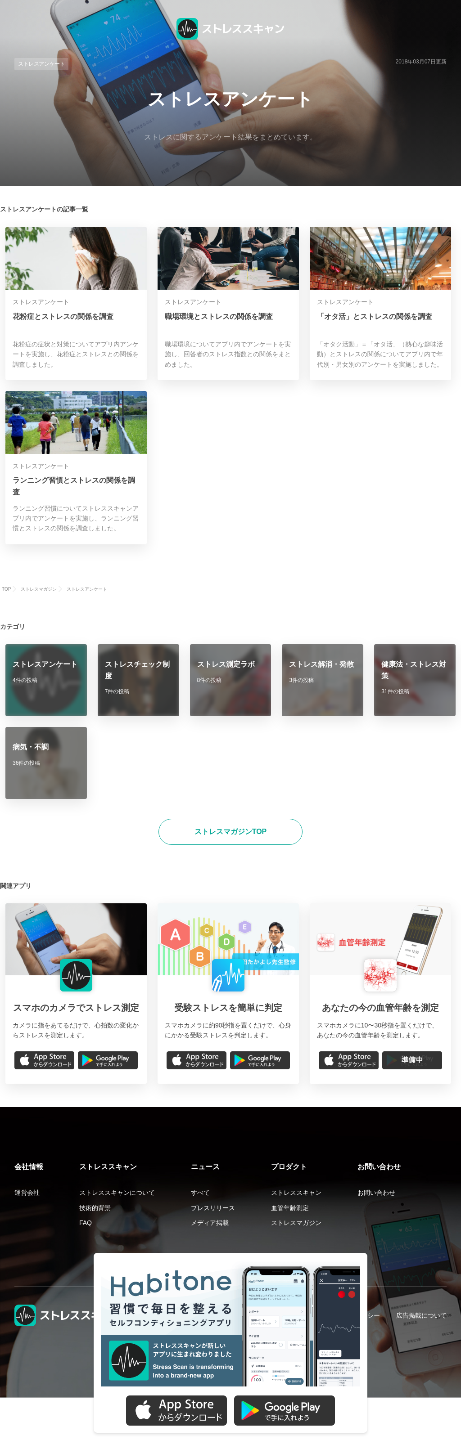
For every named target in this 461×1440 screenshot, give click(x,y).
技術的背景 (95, 1207)
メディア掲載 (210, 1222)
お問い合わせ (376, 1192)
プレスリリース (213, 1207)
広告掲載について (421, 1315)
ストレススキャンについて (117, 1192)
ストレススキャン (296, 1192)
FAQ (85, 1222)
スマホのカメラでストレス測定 (76, 1008)
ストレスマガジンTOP (230, 831)
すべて (200, 1192)
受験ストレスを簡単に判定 (228, 1008)
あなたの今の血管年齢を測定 (380, 1008)
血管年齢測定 (290, 1207)
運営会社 (27, 1192)
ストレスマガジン (296, 1222)
